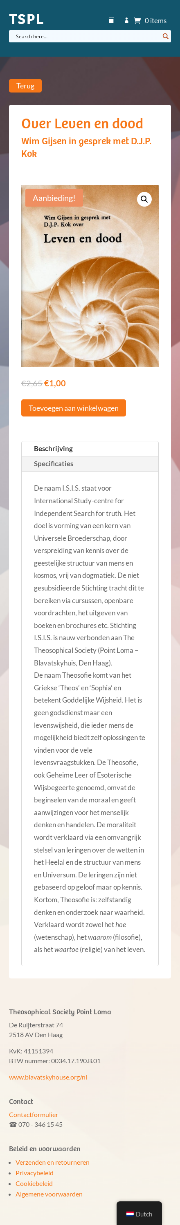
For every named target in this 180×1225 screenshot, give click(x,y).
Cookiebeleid (34, 1183)
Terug (25, 86)
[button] (144, 199)
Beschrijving (53, 448)
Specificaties (53, 463)
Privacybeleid (35, 1173)
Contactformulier (33, 1114)
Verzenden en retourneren (53, 1162)
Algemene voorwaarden (49, 1194)
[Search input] (87, 36)
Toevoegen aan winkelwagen (74, 407)
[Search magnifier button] (165, 36)
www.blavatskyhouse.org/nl (48, 1077)
